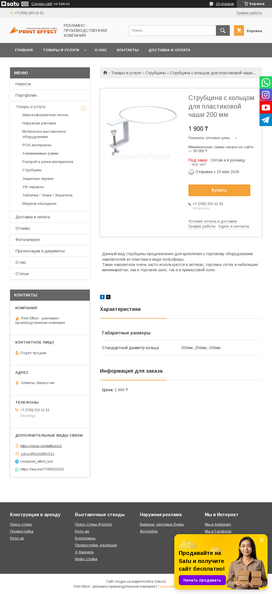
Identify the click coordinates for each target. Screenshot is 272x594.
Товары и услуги (61, 50)
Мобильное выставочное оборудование (44, 134)
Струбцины (155, 73)
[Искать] (223, 30)
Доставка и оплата (169, 50)
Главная (24, 50)
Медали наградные (39, 203)
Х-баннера (84, 552)
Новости (23, 84)
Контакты (127, 50)
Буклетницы (85, 538)
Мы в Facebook (218, 531)
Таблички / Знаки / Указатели (47, 195)
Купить (219, 190)
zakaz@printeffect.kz (37, 454)
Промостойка (21, 531)
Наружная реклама (39, 123)
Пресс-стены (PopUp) (93, 524)
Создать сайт (41, 4)
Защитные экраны (38, 178)
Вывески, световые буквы (162, 524)
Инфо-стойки (86, 559)
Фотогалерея (28, 239)
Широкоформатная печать (45, 115)
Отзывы (23, 228)
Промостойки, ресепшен (96, 545)
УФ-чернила (33, 187)
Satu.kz (160, 581)
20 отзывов (225, 4)
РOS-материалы (36, 145)
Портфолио (26, 95)
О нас (101, 50)
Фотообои (149, 531)
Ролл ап (17, 538)
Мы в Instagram (218, 524)
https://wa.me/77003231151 (42, 469)
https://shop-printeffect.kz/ (41, 446)
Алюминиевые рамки (40, 153)
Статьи (22, 274)
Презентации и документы (40, 251)
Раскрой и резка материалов (47, 162)
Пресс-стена (21, 524)
